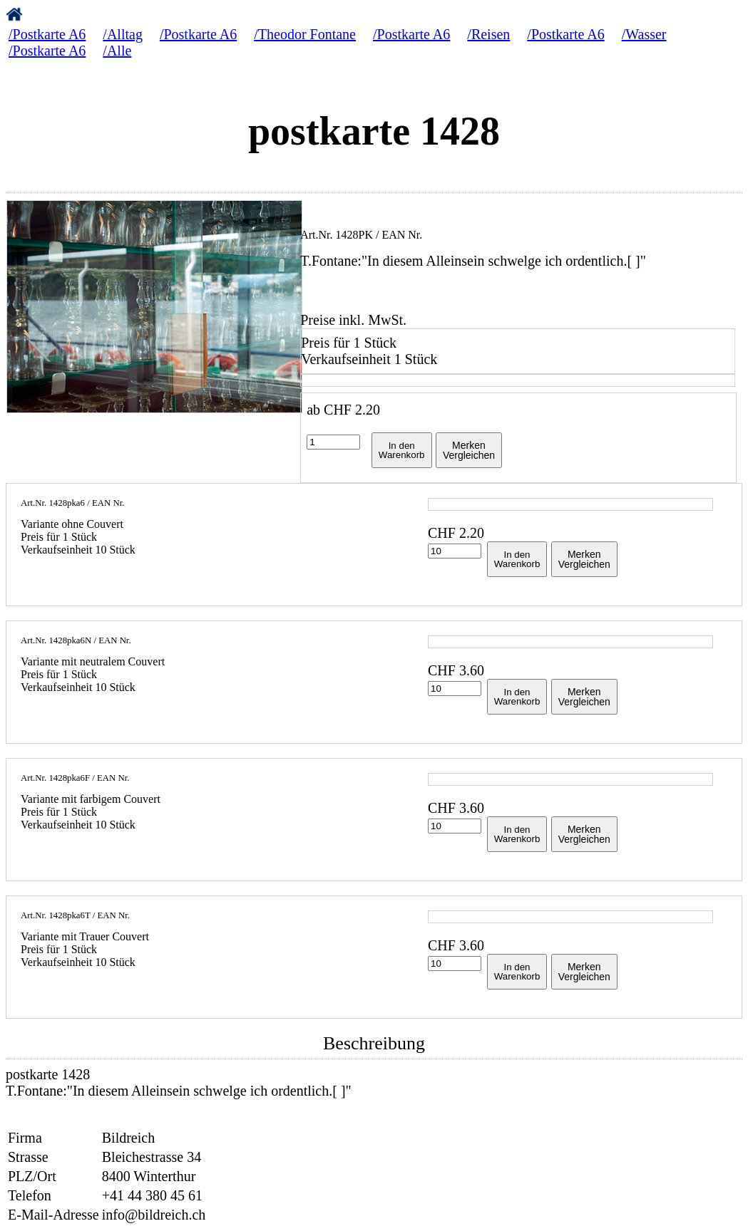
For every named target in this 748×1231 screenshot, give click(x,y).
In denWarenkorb (402, 450)
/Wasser (644, 34)
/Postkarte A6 (47, 34)
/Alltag (123, 34)
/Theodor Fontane (305, 34)
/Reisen (488, 34)
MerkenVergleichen (469, 450)
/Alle (117, 50)
